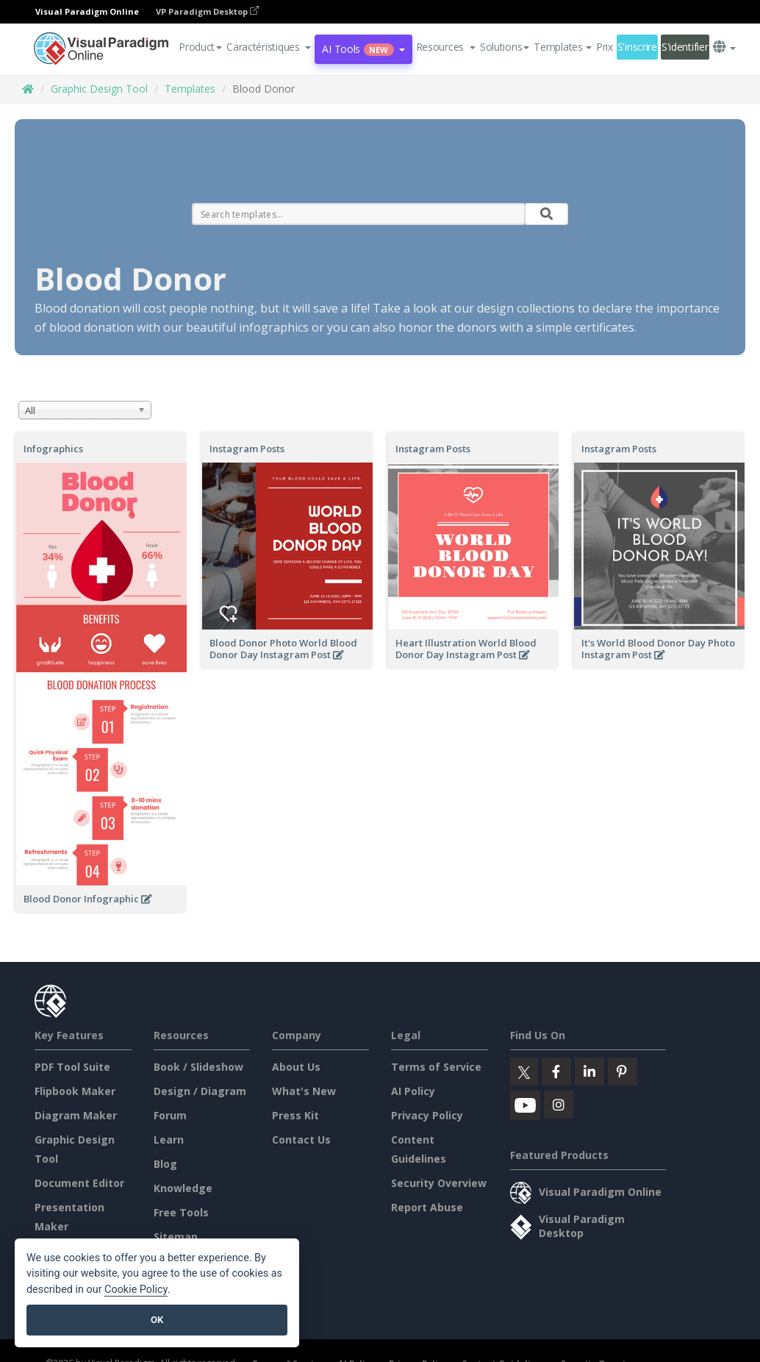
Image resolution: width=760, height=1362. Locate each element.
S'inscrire (637, 47)
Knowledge (183, 1188)
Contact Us (301, 1140)
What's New (304, 1091)
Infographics (53, 448)
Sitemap (176, 1237)
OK (157, 1319)
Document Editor (79, 1183)
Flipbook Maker (75, 1091)
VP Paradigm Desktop (207, 11)
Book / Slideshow (198, 1067)
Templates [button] (562, 47)
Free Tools (181, 1212)
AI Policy (413, 1091)
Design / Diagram (200, 1091)
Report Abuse (427, 1207)
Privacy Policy (427, 1115)
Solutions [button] (504, 47)
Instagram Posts (246, 448)
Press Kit (295, 1115)
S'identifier (685, 47)
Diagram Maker (76, 1115)
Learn (169, 1140)
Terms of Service (436, 1067)
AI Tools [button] (363, 49)
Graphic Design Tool (99, 89)
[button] (269, 47)
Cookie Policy (136, 1289)
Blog (165, 1164)
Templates (190, 89)
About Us (296, 1067)
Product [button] (200, 47)
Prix (604, 47)
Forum (170, 1115)
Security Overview (439, 1183)
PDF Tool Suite (72, 1067)
